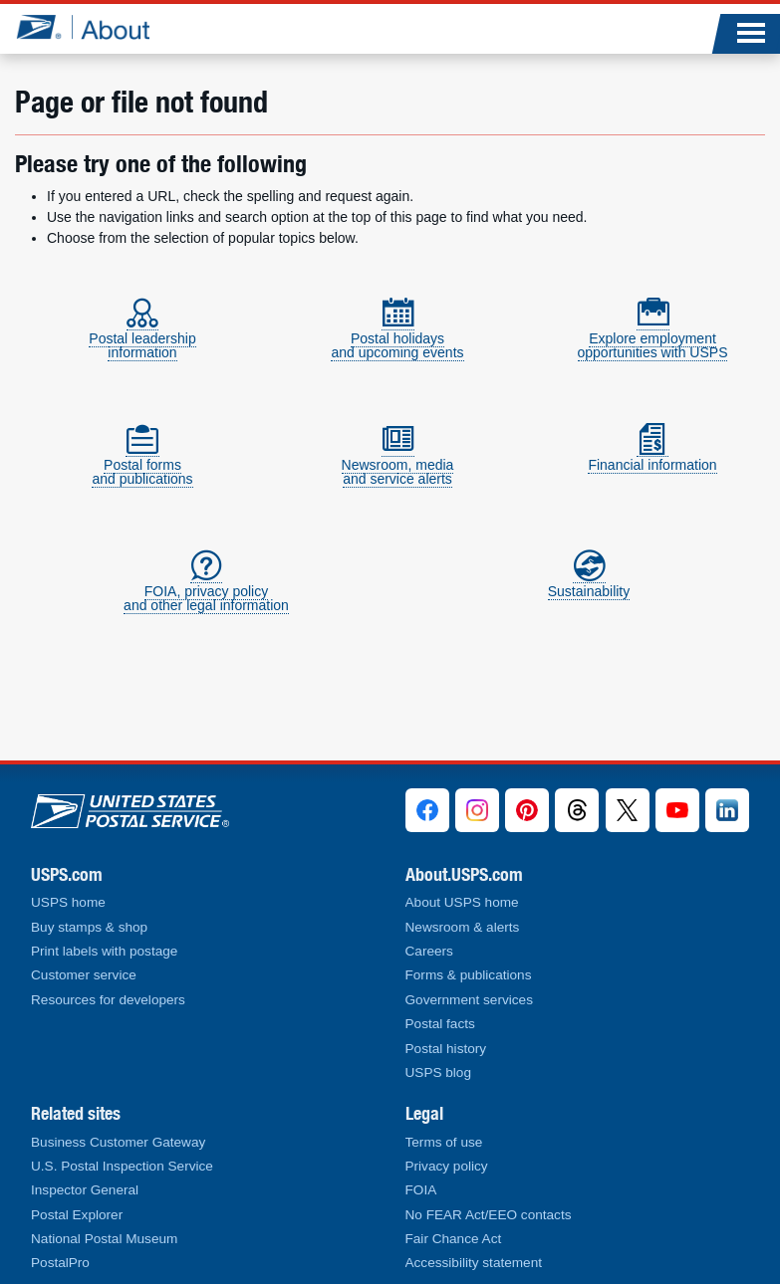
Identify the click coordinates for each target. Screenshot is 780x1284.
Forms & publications (468, 974)
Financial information (652, 456)
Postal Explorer (77, 1214)
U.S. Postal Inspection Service (122, 1166)
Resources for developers (108, 999)
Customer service (83, 974)
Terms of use (444, 1142)
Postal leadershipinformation (142, 337)
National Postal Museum (104, 1238)
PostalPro (60, 1262)
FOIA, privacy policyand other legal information (206, 589)
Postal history (446, 1048)
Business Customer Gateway (118, 1142)
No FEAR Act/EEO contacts (488, 1214)
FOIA (421, 1189)
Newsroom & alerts (462, 927)
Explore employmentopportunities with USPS (653, 337)
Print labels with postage (104, 951)
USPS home (68, 902)
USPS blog (438, 1072)
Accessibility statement (474, 1262)
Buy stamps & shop (89, 927)
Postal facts (440, 1023)
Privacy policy (446, 1166)
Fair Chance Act (453, 1238)
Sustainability (589, 582)
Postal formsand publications (142, 463)
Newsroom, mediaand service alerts (398, 463)
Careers (429, 951)
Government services (469, 999)
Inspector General (84, 1189)
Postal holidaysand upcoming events (397, 337)
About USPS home (462, 902)
